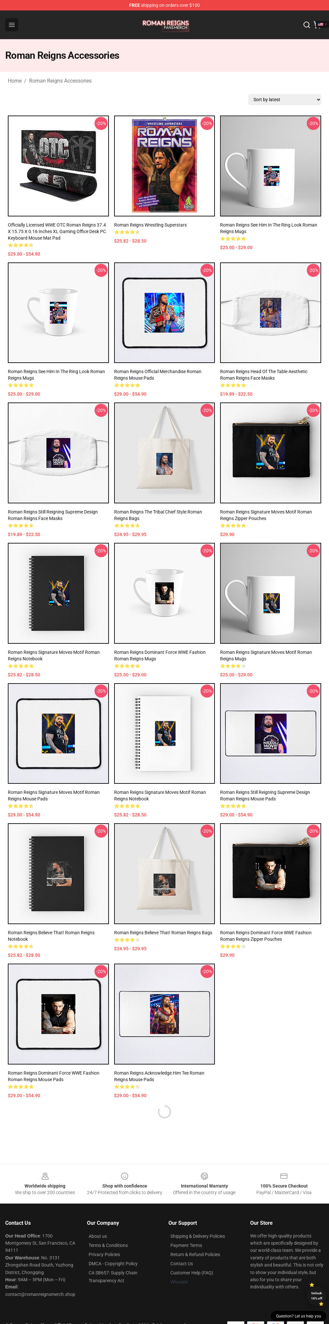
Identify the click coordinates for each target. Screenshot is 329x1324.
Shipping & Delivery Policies (197, 1236)
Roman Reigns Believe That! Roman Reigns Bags (163, 932)
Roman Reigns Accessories (60, 81)
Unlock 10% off (316, 1295)
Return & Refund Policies (195, 1254)
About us (98, 1236)
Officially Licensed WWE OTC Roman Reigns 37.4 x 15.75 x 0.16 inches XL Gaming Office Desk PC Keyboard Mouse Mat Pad (57, 231)
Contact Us (181, 1263)
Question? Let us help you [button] (298, 1316)
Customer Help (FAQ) (191, 1272)
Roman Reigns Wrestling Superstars (150, 225)
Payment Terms (186, 1245)
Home (15, 81)
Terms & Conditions (108, 1245)
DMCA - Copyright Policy (113, 1263)
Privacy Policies (104, 1254)
